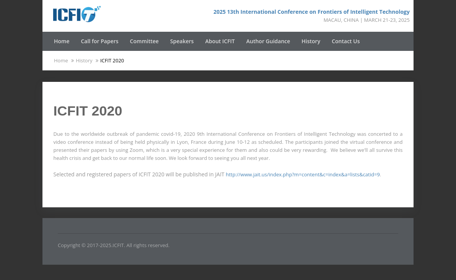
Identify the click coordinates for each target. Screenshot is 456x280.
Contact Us (346, 41)
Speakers (182, 41)
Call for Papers (100, 41)
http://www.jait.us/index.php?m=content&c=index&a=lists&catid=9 (303, 174)
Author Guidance (268, 41)
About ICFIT (220, 41)
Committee (144, 41)
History (310, 41)
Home (62, 41)
